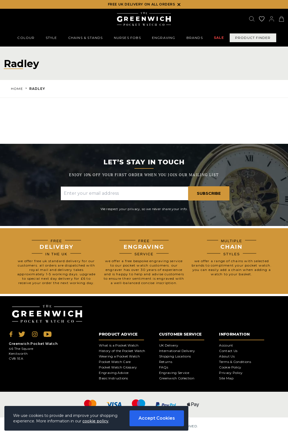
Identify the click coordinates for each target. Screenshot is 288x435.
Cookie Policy (230, 367)
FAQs (163, 367)
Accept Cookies (157, 418)
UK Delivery (168, 345)
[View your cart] (281, 19)
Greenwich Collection (176, 378)
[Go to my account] (261, 19)
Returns (165, 362)
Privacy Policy (231, 373)
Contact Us (228, 351)
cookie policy (95, 421)
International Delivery (177, 351)
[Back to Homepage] (144, 19)
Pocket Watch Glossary (118, 367)
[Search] (252, 19)
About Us (226, 356)
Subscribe (209, 193)
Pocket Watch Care (115, 362)
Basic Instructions (113, 378)
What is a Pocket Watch (119, 345)
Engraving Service (174, 373)
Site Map (226, 378)
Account (226, 345)
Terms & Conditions (235, 362)
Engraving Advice (113, 373)
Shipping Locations (175, 356)
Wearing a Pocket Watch (119, 356)
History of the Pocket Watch (122, 351)
